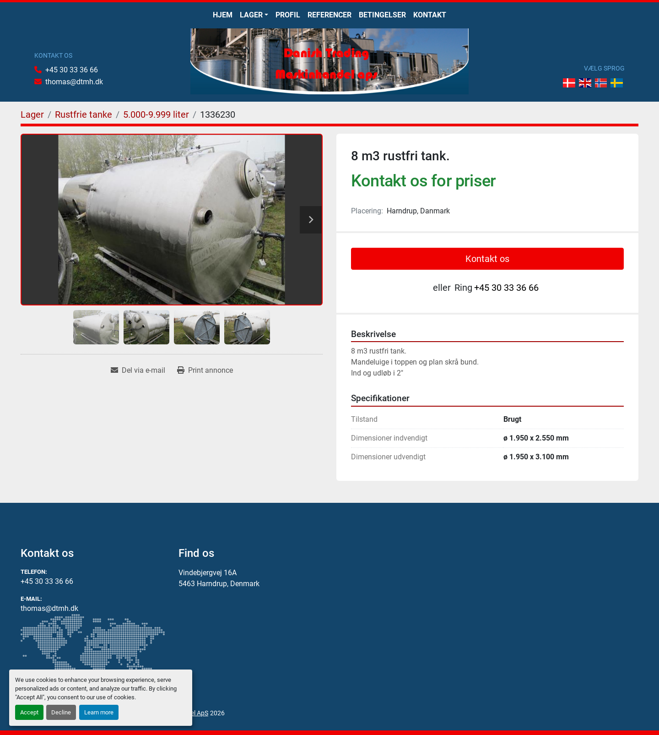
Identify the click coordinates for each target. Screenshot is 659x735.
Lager (251, 15)
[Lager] (32, 114)
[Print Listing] (205, 370)
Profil (287, 15)
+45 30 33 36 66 (71, 69)
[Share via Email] (138, 370)
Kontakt (429, 15)
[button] (254, 15)
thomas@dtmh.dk (74, 81)
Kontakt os (487, 258)
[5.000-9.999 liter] (156, 114)
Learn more (98, 712)
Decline (61, 712)
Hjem (222, 15)
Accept (29, 712)
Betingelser (382, 15)
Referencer (329, 15)
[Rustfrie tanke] (83, 114)
